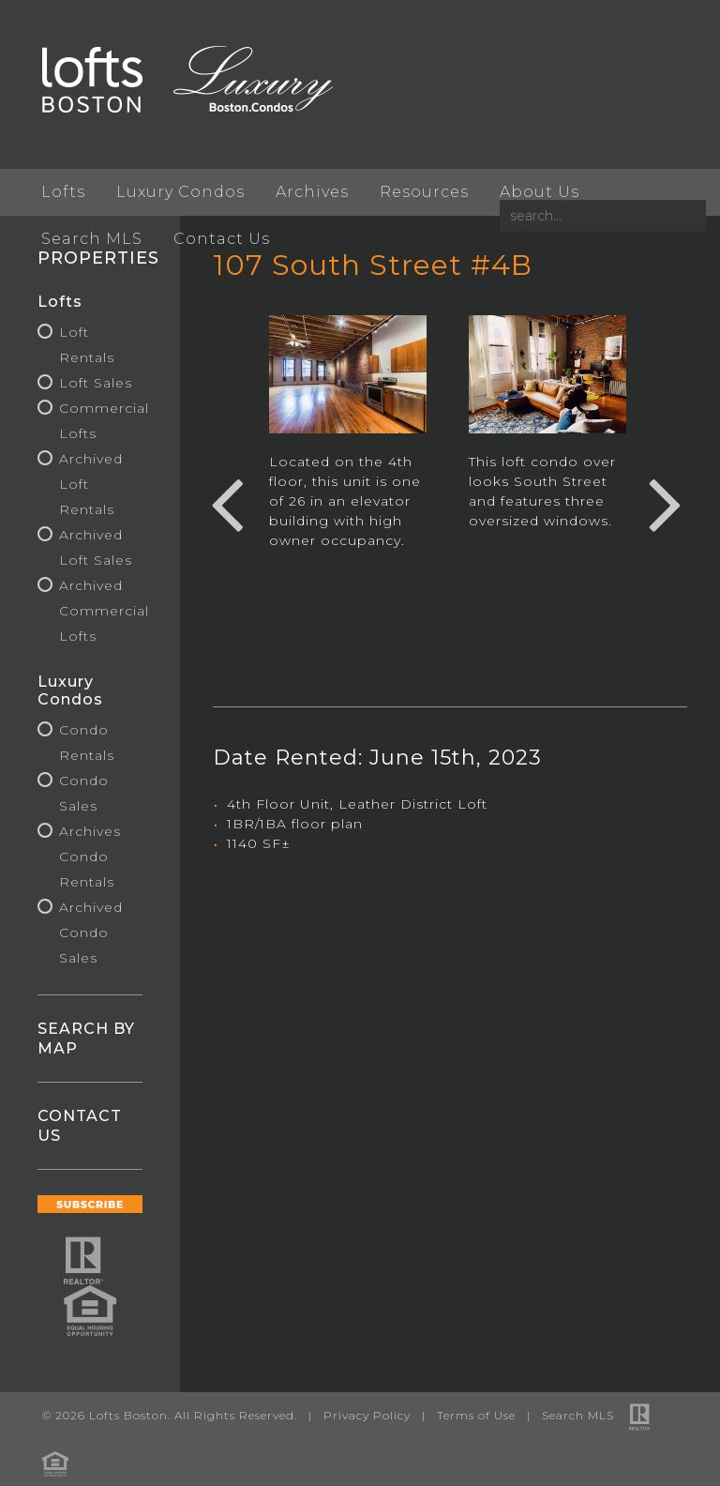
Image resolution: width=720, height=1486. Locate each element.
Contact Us (221, 239)
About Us (539, 192)
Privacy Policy (367, 1415)
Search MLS (91, 239)
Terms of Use (476, 1415)
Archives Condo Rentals (90, 856)
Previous (227, 502)
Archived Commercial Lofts (104, 610)
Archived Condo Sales (91, 932)
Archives (312, 192)
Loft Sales (95, 382)
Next (665, 502)
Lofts (63, 192)
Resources (424, 192)
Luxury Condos (180, 192)
